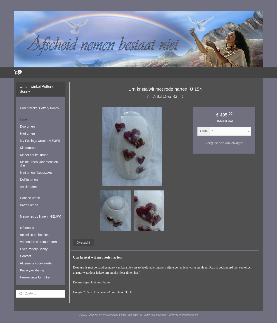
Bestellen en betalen (34, 235)
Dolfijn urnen (29, 179)
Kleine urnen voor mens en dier (39, 163)
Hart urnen (27, 133)
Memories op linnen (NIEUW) (40, 216)
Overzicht (83, 242)
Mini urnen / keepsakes (36, 172)
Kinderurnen (28, 148)
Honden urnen (30, 198)
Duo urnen (27, 126)
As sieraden (28, 187)
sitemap (132, 314)
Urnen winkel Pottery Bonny (39, 108)
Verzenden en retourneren (38, 242)
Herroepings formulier (35, 277)
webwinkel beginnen (155, 314)
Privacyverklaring (32, 270)
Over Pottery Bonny (33, 249)
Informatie (27, 228)
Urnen (24, 119)
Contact (25, 256)
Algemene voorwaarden (36, 263)
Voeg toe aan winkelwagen (224, 143)
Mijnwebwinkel (190, 314)
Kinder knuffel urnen (34, 155)
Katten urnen (29, 205)
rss (140, 314)
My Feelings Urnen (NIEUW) (40, 140)
